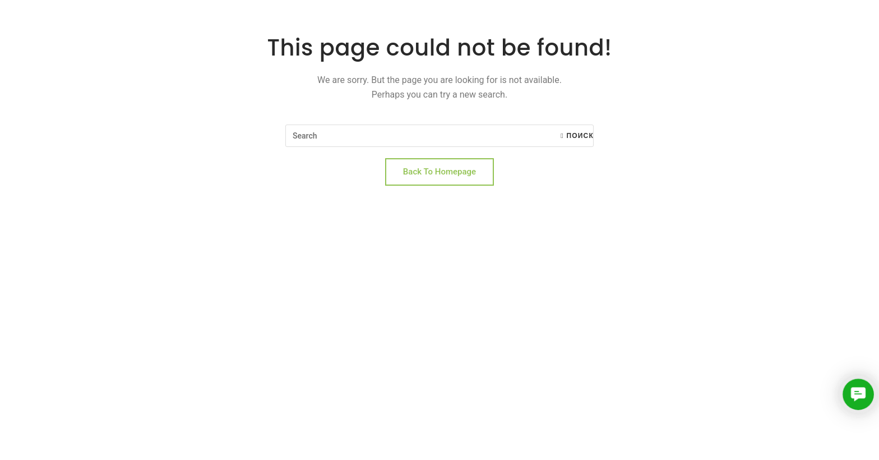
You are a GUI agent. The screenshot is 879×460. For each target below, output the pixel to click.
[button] (858, 394)
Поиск (577, 136)
